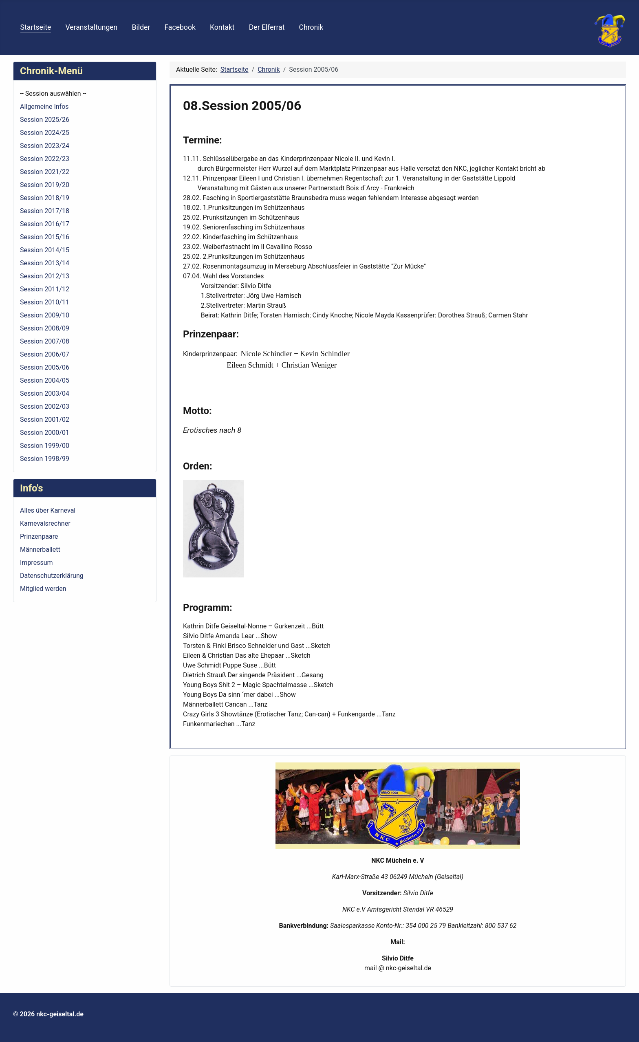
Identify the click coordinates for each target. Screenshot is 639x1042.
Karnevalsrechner (45, 523)
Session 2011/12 (44, 289)
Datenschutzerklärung (52, 575)
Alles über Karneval (47, 510)
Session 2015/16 (44, 237)
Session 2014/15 (44, 250)
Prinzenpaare (39, 536)
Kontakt (222, 27)
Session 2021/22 (44, 172)
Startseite (35, 27)
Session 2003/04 (44, 393)
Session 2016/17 (44, 224)
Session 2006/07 (44, 354)
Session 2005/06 (44, 367)
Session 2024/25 (44, 133)
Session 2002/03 (44, 406)
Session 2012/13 (44, 276)
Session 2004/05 (44, 380)
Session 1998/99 (44, 459)
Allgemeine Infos (44, 106)
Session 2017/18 (44, 211)
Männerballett (40, 549)
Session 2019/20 (44, 185)
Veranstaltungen (91, 27)
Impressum (36, 562)
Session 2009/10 (44, 315)
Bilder (141, 27)
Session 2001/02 (44, 419)
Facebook (179, 27)
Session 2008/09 (44, 328)
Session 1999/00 (44, 445)
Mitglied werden (43, 589)
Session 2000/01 (44, 432)
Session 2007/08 (44, 341)
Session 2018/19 (44, 198)
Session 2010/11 (44, 302)
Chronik (311, 27)
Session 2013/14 (44, 263)
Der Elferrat (267, 27)
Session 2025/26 (44, 119)
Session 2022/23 (44, 159)
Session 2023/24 (44, 146)
